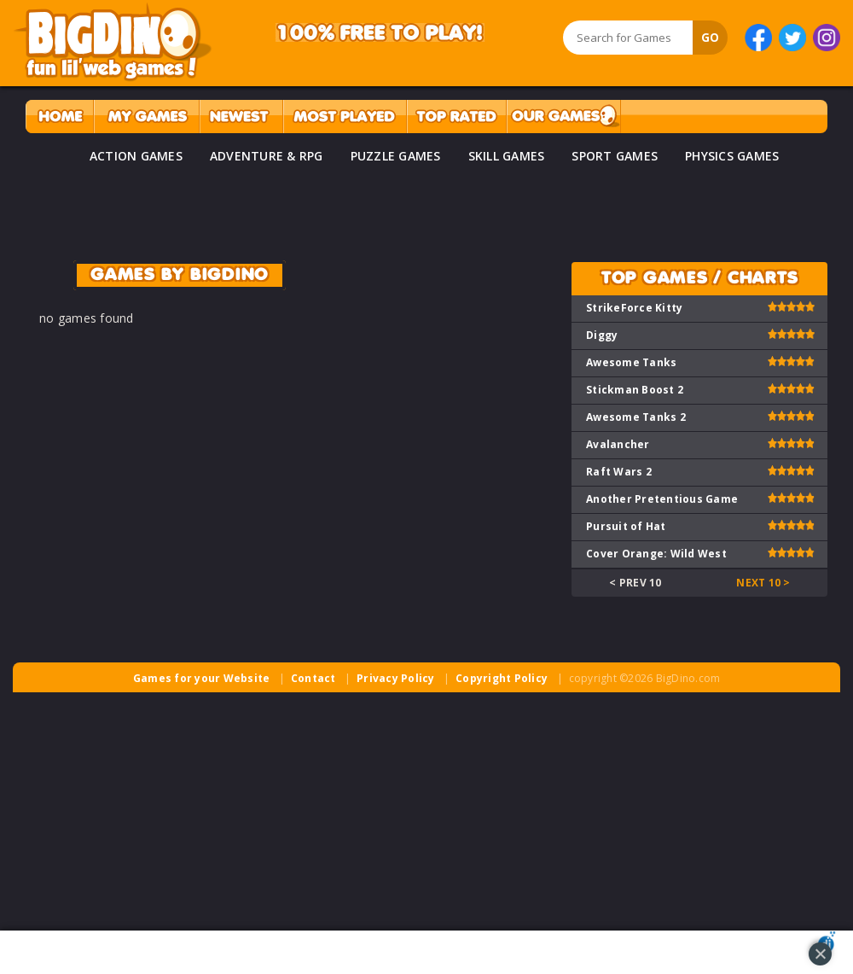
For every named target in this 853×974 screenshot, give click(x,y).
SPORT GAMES (615, 156)
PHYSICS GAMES (732, 156)
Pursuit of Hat (626, 526)
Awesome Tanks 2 (636, 417)
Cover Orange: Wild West (656, 553)
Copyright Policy (502, 678)
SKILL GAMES (506, 156)
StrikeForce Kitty (634, 307)
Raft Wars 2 (619, 471)
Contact (313, 678)
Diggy (602, 335)
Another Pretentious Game (662, 499)
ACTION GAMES (136, 156)
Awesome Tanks (631, 362)
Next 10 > (763, 582)
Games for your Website (201, 678)
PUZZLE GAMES (396, 156)
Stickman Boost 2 (634, 389)
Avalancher (618, 444)
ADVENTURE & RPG (266, 156)
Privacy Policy (396, 678)
